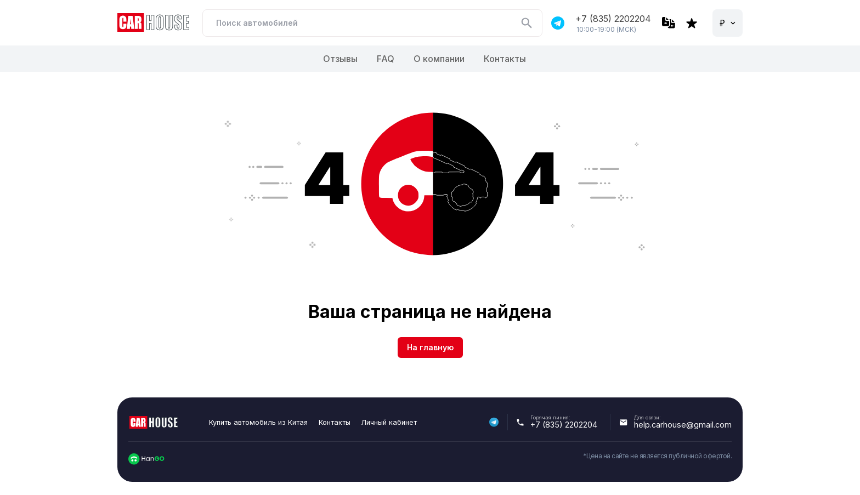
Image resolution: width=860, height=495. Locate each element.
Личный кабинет (389, 422)
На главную (430, 347)
